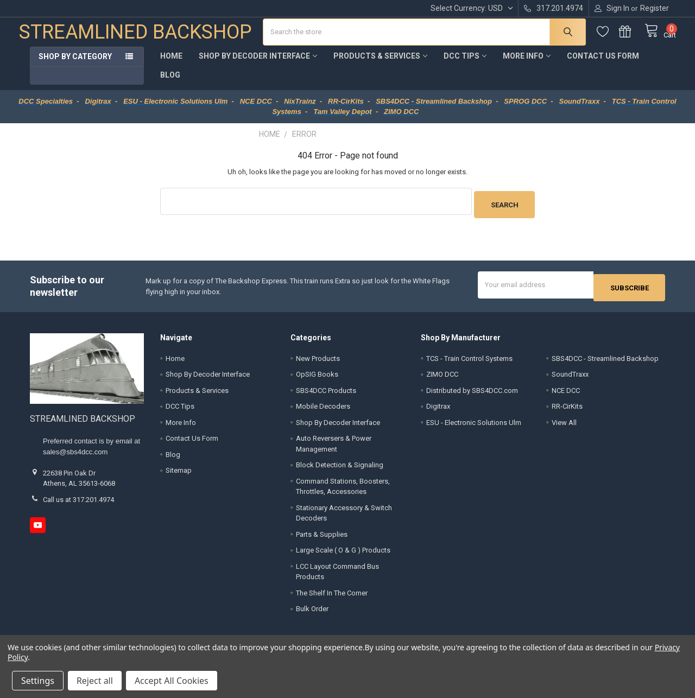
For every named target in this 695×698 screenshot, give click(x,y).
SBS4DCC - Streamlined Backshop (605, 360)
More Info (527, 64)
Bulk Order (312, 611)
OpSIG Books (317, 376)
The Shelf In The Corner (332, 595)
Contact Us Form (603, 64)
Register (654, 8)
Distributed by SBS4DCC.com (472, 392)
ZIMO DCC (442, 376)
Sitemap (179, 472)
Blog (170, 83)
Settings (37, 681)
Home (171, 64)
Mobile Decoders (323, 408)
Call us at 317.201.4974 (78, 501)
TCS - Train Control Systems (469, 360)
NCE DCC (566, 392)
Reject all (95, 681)
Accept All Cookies (171, 681)
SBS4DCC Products (326, 392)
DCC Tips (465, 64)
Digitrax (438, 408)
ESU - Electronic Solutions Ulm (473, 424)
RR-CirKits (567, 408)
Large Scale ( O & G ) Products (343, 552)
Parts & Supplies (322, 536)
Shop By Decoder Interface (258, 64)
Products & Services (380, 64)
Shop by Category (75, 64)
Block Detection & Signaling (339, 467)
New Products (318, 360)
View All (564, 424)
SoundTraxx (570, 376)
